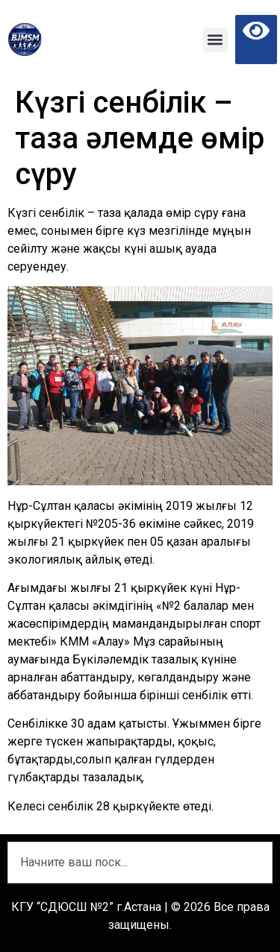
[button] (215, 40)
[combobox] (140, 862)
